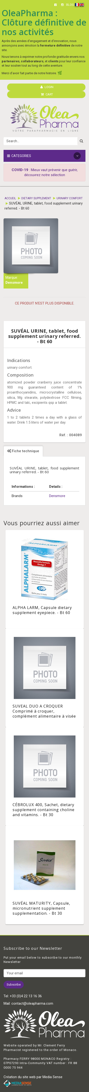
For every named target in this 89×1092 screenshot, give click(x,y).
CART (47, 94)
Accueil (10, 198)
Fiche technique (23, 451)
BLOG (70, 4)
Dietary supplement (36, 198)
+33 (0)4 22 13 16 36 (26, 996)
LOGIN (46, 87)
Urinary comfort (69, 198)
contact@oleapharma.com (32, 1003)
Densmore (14, 282)
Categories (44, 155)
